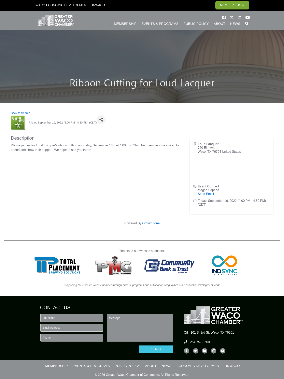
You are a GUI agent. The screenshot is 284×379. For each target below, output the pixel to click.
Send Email (206, 194)
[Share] (101, 119)
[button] (224, 18)
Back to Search (20, 113)
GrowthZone (151, 223)
